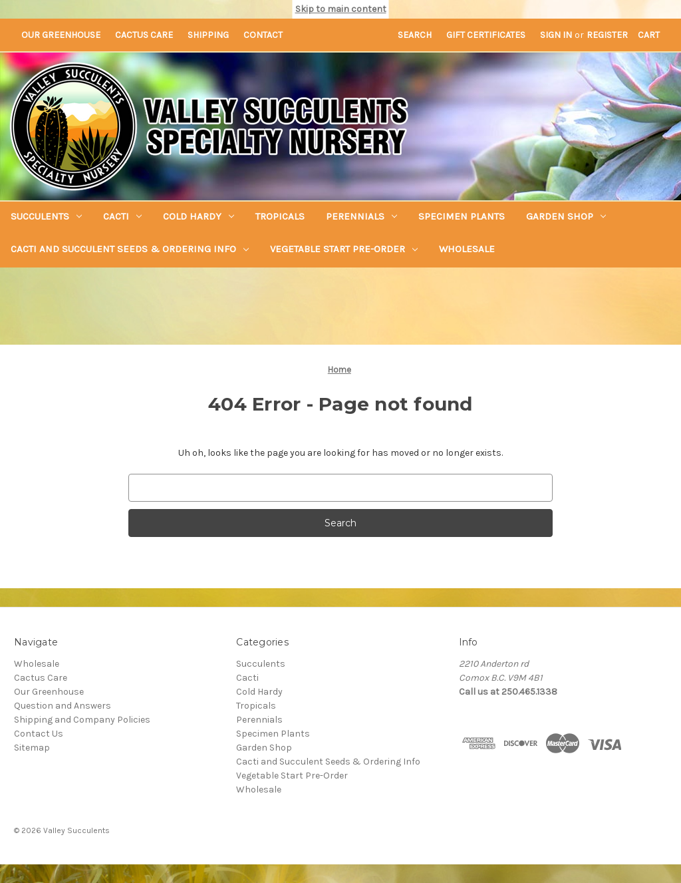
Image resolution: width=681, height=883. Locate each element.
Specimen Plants (461, 216)
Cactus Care (144, 35)
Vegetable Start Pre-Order (344, 249)
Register (607, 35)
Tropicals (280, 216)
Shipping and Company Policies (82, 719)
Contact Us (38, 733)
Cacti (122, 216)
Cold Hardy (198, 216)
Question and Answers (62, 705)
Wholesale (467, 249)
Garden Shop (566, 216)
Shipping (208, 35)
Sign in (556, 35)
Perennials (361, 216)
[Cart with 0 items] (648, 35)
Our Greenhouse (60, 35)
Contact (263, 35)
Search (415, 35)
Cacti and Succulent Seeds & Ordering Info (130, 249)
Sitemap (32, 747)
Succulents (46, 216)
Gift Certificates (485, 35)
